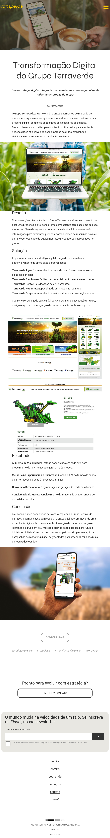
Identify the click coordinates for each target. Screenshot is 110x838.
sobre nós (55, 776)
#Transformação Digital (68, 650)
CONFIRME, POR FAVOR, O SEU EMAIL (17, 729)
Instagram (55, 835)
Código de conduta (39, 825)
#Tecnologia (44, 650)
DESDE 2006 (55, 820)
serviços (55, 784)
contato (55, 792)
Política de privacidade (58, 825)
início (55, 761)
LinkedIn (55, 830)
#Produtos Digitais (22, 650)
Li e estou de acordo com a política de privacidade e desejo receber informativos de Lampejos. (46, 743)
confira (55, 769)
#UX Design (92, 650)
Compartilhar (55, 637)
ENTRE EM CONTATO (55, 693)
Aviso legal (74, 825)
